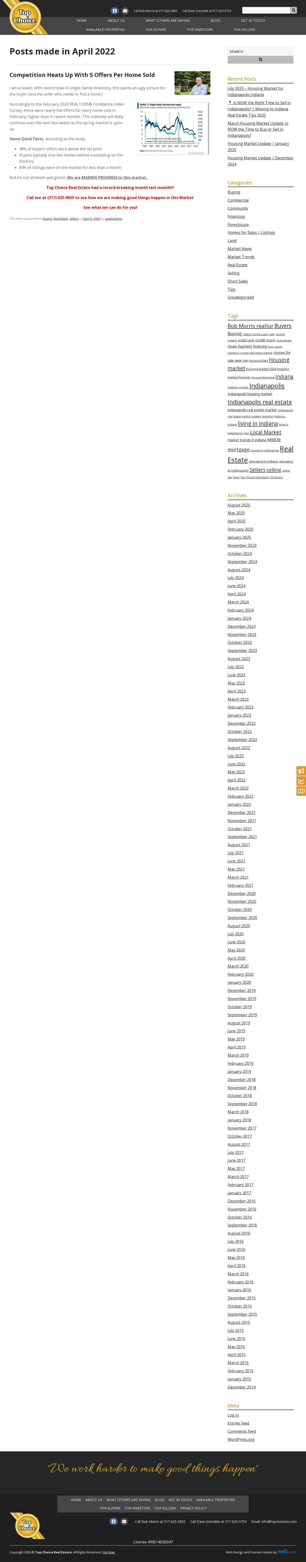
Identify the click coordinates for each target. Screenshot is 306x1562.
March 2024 (238, 602)
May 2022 (236, 772)
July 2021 (236, 853)
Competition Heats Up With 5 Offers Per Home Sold (82, 75)
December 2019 (242, 990)
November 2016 (242, 1209)
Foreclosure (238, 224)
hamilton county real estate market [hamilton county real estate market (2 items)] (250, 353)
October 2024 (240, 553)
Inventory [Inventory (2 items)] (268, 416)
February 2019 (240, 1063)
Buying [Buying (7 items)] (235, 333)
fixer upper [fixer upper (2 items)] (275, 346)
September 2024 (242, 561)
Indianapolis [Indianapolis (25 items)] (266, 385)
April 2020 (237, 958)
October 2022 (240, 731)
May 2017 (236, 1168)
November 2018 (242, 1087)
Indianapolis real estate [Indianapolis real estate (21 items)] (260, 402)
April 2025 (237, 521)
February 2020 (240, 974)
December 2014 (242, 1387)
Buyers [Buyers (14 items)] (282, 325)
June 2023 (236, 675)
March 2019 (238, 1055)
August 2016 (239, 1233)
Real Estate (61, 219)
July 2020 (236, 934)
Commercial (238, 200)
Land (232, 240)
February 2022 (240, 796)
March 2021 (238, 877)
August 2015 (239, 1322)
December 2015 (242, 1298)
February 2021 (240, 885)
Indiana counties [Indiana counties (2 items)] (238, 387)
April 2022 (237, 780)
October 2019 (240, 1006)
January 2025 (239, 537)
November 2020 (242, 901)
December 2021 (242, 812)
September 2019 (242, 1015)
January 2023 (239, 715)
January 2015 (239, 1379)
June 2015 (236, 1338)
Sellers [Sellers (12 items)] (258, 469)
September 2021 (242, 836)
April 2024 (237, 594)
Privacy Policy (193, 1508)
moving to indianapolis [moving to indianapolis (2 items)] (265, 450)
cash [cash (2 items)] (272, 334)
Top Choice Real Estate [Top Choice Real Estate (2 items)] (254, 477)
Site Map (108, 1552)
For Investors (200, 29)
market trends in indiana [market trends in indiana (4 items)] (247, 440)
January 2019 (239, 1071)
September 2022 (242, 739)
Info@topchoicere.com (279, 1521)
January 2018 (239, 1120)
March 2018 (238, 1112)
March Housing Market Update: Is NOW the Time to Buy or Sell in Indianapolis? (258, 129)
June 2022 (236, 764)
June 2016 (236, 1249)
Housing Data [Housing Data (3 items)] (258, 360)
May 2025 (236, 513)
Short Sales (238, 281)
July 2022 (236, 756)
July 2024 (236, 577)
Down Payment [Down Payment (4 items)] (240, 346)
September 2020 (242, 917)
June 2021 (236, 861)
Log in (233, 1415)
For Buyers (156, 29)
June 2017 (236, 1160)
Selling (74, 219)
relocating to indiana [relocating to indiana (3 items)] (263, 461)
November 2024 (242, 545)
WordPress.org (241, 1439)
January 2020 (239, 982)
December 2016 (242, 1201)
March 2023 (238, 699)
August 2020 (239, 925)
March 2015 (238, 1362)
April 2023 (237, 691)
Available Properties (105, 29)
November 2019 (242, 998)
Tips (231, 289)
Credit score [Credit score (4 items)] (265, 340)
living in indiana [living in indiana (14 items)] (258, 423)
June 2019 (236, 1031)
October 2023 (240, 642)
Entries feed (238, 1423)
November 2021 (242, 820)
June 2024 (236, 585)
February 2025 (240, 529)
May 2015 (236, 1346)
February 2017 (240, 1184)
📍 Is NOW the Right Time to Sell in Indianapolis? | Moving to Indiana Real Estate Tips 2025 (259, 109)
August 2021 (239, 844)
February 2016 (240, 1282)
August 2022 (239, 747)
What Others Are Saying (168, 20)
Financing (236, 216)
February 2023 (240, 707)
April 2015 (237, 1354)
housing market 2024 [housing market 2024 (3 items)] (261, 369)
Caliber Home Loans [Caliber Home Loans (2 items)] (255, 334)
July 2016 (236, 1241)
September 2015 (242, 1314)
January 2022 (239, 804)
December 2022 (242, 723)
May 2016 (236, 1257)
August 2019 (239, 1023)
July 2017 (236, 1152)
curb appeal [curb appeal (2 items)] (283, 340)
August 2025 (239, 505)
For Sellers (244, 29)
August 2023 (239, 658)
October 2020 (240, 909)
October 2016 (240, 1217)
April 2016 (237, 1265)
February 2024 (240, 610)
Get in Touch (253, 20)
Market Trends (241, 256)
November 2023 (242, 634)
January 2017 (239, 1193)
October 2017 (240, 1136)
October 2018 (240, 1095)
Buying (47, 219)
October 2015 (240, 1306)
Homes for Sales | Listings (251, 232)
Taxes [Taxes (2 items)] (236, 477)
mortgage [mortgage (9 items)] (239, 449)
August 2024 (239, 569)
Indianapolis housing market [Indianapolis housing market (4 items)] (250, 394)
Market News (240, 248)
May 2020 (236, 950)
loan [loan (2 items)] (246, 433)
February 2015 (240, 1370)
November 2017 (242, 1128)
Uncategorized (241, 297)
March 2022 (238, 788)
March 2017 (238, 1176)
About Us (116, 20)
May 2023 (236, 683)
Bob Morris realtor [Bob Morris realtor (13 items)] (250, 325)
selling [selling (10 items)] (274, 469)
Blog (215, 20)
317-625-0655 (168, 11)
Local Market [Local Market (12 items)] (265, 432)
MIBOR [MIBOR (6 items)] (273, 439)
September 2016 (242, 1225)
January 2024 (239, 618)
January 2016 (239, 1290)
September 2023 (242, 650)
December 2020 (242, 893)
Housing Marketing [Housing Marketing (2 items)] (262, 377)
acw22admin (113, 219)
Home (82, 20)
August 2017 (239, 1144)
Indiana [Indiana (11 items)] (284, 376)
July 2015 (236, 1330)
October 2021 (240, 828)
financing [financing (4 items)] (260, 346)
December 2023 (242, 626)
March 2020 (238, 966)
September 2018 (242, 1103)
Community (238, 208)
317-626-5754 (222, 11)
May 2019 (236, 1039)
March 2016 (238, 1274)
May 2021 (236, 869)
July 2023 (236, 666)
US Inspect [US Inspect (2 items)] (276, 477)
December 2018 (242, 1079)
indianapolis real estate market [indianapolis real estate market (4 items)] (252, 410)
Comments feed (242, 1431)
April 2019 (237, 1047)
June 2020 (236, 942)
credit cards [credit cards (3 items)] (246, 340)
